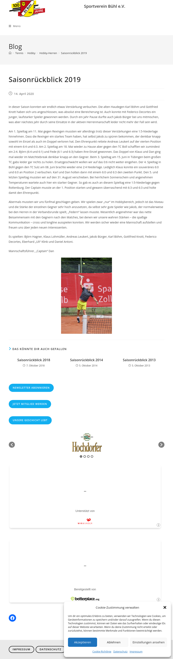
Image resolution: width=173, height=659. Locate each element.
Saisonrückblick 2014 (86, 360)
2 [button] (84, 456)
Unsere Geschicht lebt (30, 420)
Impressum (136, 651)
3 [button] (88, 456)
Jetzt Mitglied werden (30, 404)
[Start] (10, 53)
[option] (86, 442)
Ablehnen (113, 642)
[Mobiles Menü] (15, 26)
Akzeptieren (82, 642)
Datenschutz (120, 651)
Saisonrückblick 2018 (33, 360)
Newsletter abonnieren (31, 387)
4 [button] (92, 456)
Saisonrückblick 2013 (139, 360)
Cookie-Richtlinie (101, 651)
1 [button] (81, 456)
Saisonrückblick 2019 (74, 53)
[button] (165, 607)
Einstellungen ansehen (148, 642)
